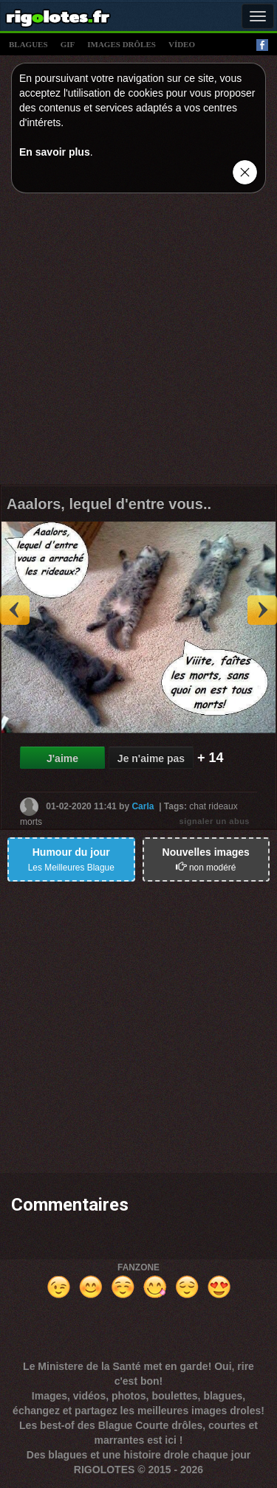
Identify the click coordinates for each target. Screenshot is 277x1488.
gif (68, 44)
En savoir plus (54, 152)
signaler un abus (214, 821)
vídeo (181, 44)
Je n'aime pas (151, 758)
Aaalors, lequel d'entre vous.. (109, 504)
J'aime (62, 758)
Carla (142, 806)
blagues (28, 44)
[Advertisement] (138, 342)
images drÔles (121, 44)
